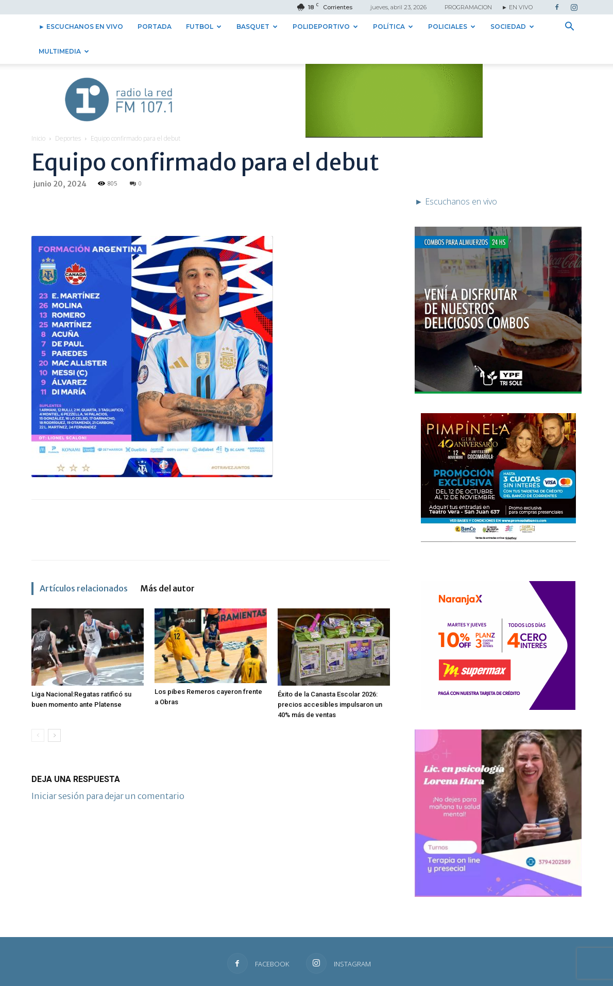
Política (393, 26)
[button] (569, 27)
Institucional (496, 976)
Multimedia (64, 51)
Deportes (68, 113)
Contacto (458, 976)
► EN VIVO (517, 7)
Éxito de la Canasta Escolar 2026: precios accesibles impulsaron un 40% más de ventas (330, 680)
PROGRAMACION (468, 7)
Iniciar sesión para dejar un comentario (107, 771)
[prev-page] (37, 710)
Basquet (257, 26)
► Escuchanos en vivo (81, 26)
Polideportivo (325, 26)
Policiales (451, 26)
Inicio (38, 113)
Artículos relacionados (84, 563)
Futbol (204, 26)
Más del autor (167, 563)
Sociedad (512, 26)
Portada (155, 26)
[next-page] (54, 710)
